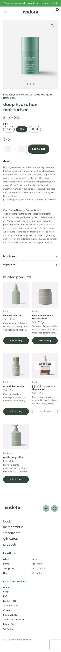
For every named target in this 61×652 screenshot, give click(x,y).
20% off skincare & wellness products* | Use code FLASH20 (31, 3)
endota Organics (44, 95)
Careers (7, 610)
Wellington (37, 573)
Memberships (13, 527)
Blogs (6, 592)
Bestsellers (9, 98)
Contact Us (8, 629)
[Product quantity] (15, 149)
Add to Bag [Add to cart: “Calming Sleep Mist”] (16, 341)
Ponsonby (37, 564)
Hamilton (7, 573)
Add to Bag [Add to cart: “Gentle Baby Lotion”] (16, 479)
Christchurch (38, 568)
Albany (7, 559)
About (6, 587)
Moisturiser (27, 95)
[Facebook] (46, 508)
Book (7, 521)
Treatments (11, 533)
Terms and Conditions (14, 620)
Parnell (6, 564)
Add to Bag (38, 149)
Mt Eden (36, 559)
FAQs (5, 596)
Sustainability (10, 615)
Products (8, 95)
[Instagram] (54, 508)
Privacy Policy (10, 624)
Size (5, 124)
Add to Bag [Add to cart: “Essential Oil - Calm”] (16, 411)
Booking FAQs (10, 601)
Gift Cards (10, 539)
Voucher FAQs (10, 606)
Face (17, 95)
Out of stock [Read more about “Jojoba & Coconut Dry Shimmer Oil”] (45, 411)
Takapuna (8, 568)
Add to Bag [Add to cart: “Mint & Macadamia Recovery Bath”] (45, 341)
